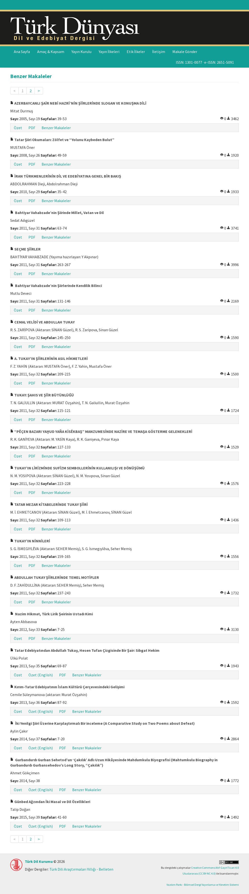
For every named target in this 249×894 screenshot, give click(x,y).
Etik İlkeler (136, 51)
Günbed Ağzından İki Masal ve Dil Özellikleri (50, 801)
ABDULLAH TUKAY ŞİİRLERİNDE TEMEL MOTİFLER (54, 577)
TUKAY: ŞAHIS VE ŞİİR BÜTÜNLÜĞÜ (42, 395)
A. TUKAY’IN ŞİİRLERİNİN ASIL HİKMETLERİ (49, 358)
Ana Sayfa (22, 51)
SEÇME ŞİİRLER (25, 249)
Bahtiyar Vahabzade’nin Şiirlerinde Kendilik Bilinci (56, 285)
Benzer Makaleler (56, 127)
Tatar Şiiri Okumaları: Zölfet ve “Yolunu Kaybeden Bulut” (62, 139)
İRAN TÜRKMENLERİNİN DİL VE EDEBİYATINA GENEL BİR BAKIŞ (65, 176)
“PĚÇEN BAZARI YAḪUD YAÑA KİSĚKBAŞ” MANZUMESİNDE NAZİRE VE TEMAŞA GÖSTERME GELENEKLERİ (101, 431)
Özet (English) (40, 674)
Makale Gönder (184, 51)
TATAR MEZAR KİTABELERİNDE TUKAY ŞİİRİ (49, 504)
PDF (31, 127)
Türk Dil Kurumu (39, 861)
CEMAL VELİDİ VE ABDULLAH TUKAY (42, 322)
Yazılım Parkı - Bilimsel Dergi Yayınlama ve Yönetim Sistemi (203, 884)
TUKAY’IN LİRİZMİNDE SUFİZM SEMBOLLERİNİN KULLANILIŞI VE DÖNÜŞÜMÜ (77, 467)
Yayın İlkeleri (109, 51)
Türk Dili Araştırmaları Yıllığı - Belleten (81, 869)
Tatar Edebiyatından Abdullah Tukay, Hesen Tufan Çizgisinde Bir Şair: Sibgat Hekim (85, 650)
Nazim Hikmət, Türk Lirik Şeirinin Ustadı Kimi (51, 613)
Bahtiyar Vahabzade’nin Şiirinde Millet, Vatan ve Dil (57, 212)
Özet (18, 127)
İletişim (158, 51)
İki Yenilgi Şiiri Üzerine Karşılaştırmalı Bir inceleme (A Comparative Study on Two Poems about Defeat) (102, 723)
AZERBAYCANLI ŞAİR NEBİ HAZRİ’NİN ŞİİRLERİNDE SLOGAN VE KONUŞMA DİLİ (78, 103)
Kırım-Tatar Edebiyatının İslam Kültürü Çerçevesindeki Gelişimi (67, 686)
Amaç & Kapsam (50, 51)
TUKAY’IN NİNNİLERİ (30, 540)
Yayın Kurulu (81, 51)
